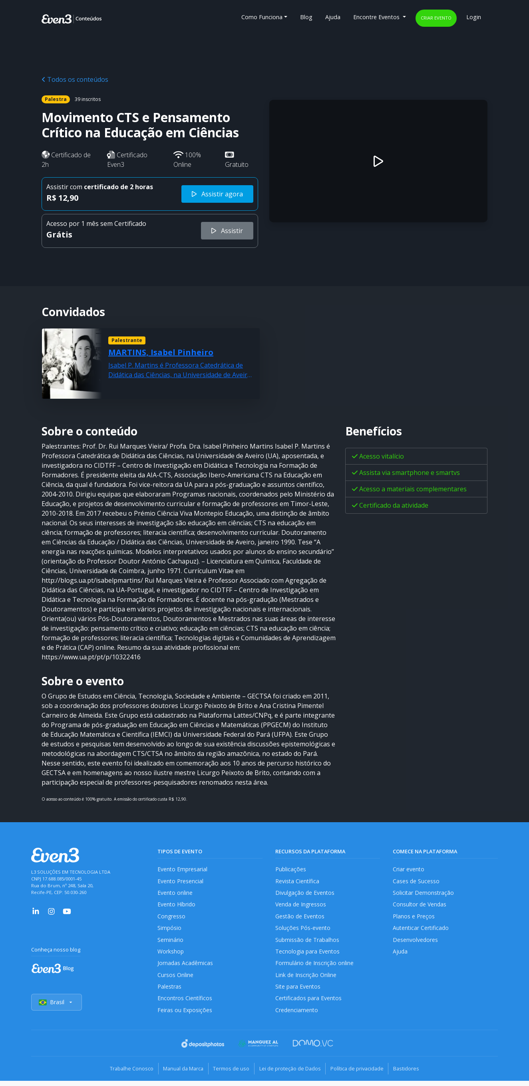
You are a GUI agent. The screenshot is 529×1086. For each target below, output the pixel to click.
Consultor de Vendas (420, 906)
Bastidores (415, 1074)
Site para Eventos (298, 991)
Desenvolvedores (415, 942)
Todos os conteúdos (75, 79)
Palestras (169, 991)
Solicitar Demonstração (424, 894)
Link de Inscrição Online (306, 979)
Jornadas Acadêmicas (185, 967)
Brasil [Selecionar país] (56, 1008)
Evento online (175, 894)
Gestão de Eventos (300, 918)
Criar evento (436, 18)
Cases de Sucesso (416, 881)
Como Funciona (261, 17)
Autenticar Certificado (421, 930)
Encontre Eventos (377, 17)
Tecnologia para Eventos (308, 954)
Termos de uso (229, 1074)
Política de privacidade (362, 1074)
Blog (306, 17)
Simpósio (169, 930)
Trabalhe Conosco (123, 1074)
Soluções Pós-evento (303, 930)
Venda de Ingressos (301, 906)
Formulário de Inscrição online (314, 967)
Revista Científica (297, 881)
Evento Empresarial (182, 869)
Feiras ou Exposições (185, 1015)
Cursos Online (175, 979)
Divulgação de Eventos (305, 894)
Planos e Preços (414, 918)
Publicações (290, 869)
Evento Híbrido (177, 906)
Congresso (171, 918)
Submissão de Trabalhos (308, 942)
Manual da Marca (178, 1074)
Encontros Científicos (185, 1003)
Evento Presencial (180, 881)
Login (473, 17)
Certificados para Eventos (309, 1003)
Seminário (170, 942)
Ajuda (332, 17)
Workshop (170, 954)
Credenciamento (297, 1015)
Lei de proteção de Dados (291, 1074)
